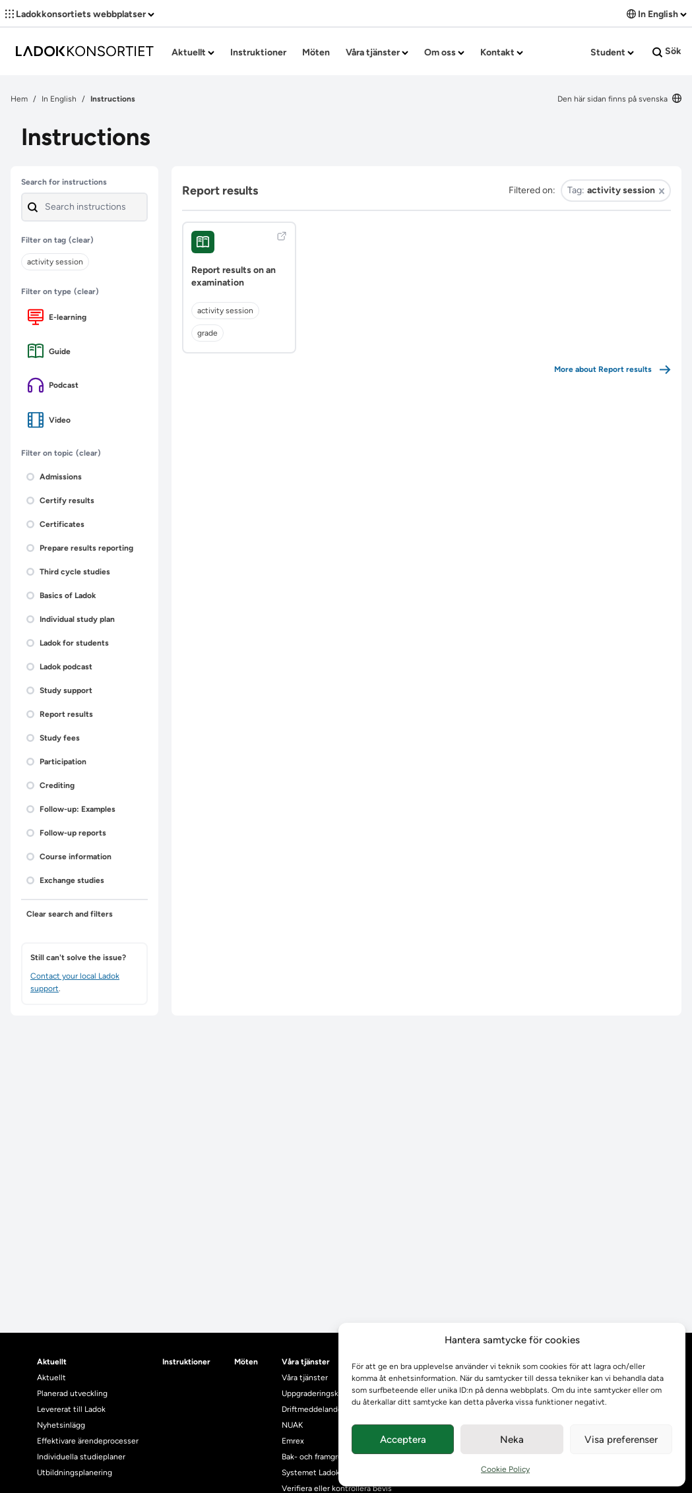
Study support (59, 690)
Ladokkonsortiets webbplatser (79, 14)
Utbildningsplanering (74, 1472)
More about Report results (612, 370)
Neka (512, 1440)
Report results (59, 714)
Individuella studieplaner (82, 1456)
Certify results (60, 500)
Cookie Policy (505, 1469)
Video (49, 419)
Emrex (293, 1441)
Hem (19, 99)
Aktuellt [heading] (52, 1361)
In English (657, 14)
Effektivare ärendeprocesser (88, 1441)
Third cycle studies (68, 571)
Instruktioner (258, 52)
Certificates (55, 524)
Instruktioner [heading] (186, 1361)
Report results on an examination (233, 276)
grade (207, 333)
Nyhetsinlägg (61, 1425)
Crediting (50, 785)
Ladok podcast (59, 666)
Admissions (54, 476)
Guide (49, 351)
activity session (225, 310)
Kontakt (501, 52)
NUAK (292, 1425)
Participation (56, 761)
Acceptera (403, 1440)
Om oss (444, 52)
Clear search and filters (69, 914)
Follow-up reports (66, 833)
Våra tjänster (377, 52)
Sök (666, 51)
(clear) (81, 240)
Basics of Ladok (61, 595)
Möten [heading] (246, 1361)
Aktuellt (193, 52)
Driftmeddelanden (314, 1409)
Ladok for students (67, 643)
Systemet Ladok (311, 1472)
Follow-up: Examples (70, 809)
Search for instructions (64, 182)
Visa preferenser (621, 1440)
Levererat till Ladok (71, 1409)
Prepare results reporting (79, 548)
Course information (68, 856)
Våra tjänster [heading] (306, 1361)
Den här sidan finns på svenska (619, 99)
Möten (316, 52)
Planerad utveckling (72, 1393)
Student (612, 52)
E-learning (57, 317)
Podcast (53, 385)
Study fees (53, 738)
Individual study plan (70, 619)
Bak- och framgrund (317, 1456)
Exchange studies (65, 880)
